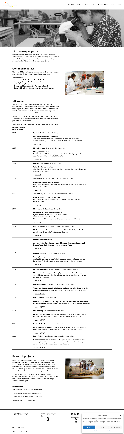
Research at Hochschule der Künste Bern (28, 397)
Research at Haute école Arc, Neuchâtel (27, 393)
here (56, 124)
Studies (79, 4)
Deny (102, 427)
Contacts (119, 4)
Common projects (89, 4)
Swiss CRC (71, 4)
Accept (89, 427)
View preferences (115, 427)
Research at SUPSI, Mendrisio (24, 400)
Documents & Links (103, 4)
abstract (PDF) (40, 281)
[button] (121, 415)
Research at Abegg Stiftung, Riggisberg (28, 389)
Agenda (112, 4)
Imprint (109, 430)
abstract (38, 144)
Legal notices (97, 430)
